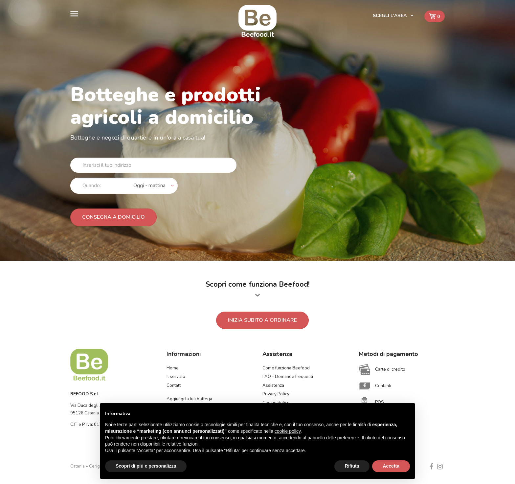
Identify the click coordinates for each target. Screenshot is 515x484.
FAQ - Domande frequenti (287, 377)
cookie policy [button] (288, 431)
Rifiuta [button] (352, 466)
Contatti (174, 385)
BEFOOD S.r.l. (84, 394)
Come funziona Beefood (286, 368)
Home (173, 368)
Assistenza (273, 385)
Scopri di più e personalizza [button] (146, 466)
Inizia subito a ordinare (262, 320)
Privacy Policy (275, 394)
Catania (77, 466)
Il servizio (176, 377)
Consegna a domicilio (113, 217)
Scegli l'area (390, 15)
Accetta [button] (391, 466)
